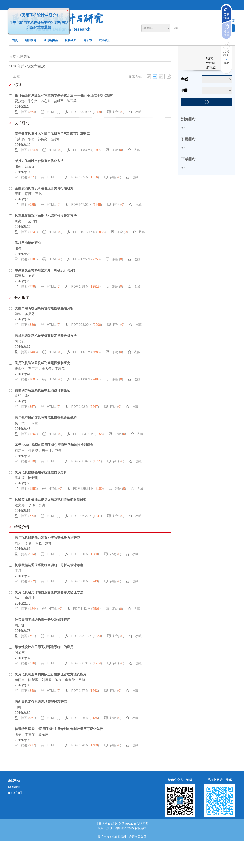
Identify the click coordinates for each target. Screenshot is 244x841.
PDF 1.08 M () (85, 581)
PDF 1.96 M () (85, 745)
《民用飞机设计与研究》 (36, 12)
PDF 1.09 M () (87, 379)
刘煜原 (46, 680)
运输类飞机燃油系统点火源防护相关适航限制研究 (50, 499)
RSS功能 (14, 787)
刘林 (48, 543)
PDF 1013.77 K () (89, 232)
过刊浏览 (24, 56)
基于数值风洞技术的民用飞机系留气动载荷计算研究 (52, 133)
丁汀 (18, 570)
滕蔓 (18, 734)
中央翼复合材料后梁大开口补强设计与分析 (46, 270)
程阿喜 (20, 680)
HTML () (53, 112)
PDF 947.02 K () (86, 204)
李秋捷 (30, 598)
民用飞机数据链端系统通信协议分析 (41, 472)
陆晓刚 (33, 478)
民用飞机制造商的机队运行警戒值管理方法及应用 (50, 674)
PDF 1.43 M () (87, 608)
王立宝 (33, 423)
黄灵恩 (30, 314)
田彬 (18, 707)
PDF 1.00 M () (85, 554)
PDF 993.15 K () (86, 636)
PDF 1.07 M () (87, 352)
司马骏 (20, 341)
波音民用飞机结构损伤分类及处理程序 (42, 619)
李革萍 (33, 368)
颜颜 (28, 194)
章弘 (18, 396)
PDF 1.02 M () (85, 406)
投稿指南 (226, 33)
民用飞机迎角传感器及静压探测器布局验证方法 (49, 592)
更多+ (184, 127)
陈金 (58, 680)
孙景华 (33, 450)
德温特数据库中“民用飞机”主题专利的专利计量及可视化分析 (59, 729)
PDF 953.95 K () (88, 434)
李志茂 (60, 368)
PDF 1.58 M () (86, 286)
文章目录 (211, 63)
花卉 (58, 450)
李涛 (31, 505)
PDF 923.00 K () (86, 324)
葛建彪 (20, 275)
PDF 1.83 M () (87, 150)
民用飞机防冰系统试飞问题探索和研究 (42, 363)
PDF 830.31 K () (86, 663)
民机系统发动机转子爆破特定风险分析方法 (46, 335)
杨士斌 (20, 423)
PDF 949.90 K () (86, 112)
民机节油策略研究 (28, 243)
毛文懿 (20, 505)
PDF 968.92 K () (86, 461)
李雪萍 (30, 734)
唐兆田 (20, 221)
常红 (28, 396)
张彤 (18, 166)
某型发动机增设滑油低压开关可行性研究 (44, 188)
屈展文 (30, 166)
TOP (226, 63)
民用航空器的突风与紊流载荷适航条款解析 (46, 417)
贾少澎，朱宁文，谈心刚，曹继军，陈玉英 (46, 101)
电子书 (87, 40)
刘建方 (20, 450)
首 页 (12, 56)
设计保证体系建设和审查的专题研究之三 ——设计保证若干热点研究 (64, 95)
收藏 (138, 112)
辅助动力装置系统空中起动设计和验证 (42, 390)
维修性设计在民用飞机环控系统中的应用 (44, 647)
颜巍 (18, 314)
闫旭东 (20, 652)
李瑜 (28, 543)
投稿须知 (70, 40)
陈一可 (46, 450)
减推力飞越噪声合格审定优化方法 (39, 161)
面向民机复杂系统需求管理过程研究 (41, 701)
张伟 (18, 248)
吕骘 (81, 680)
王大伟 (46, 368)
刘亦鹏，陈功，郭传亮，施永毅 (37, 139)
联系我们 (104, 40)
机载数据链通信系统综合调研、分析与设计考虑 (49, 565)
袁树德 (20, 478)
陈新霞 (33, 680)
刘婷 (31, 275)
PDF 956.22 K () (86, 516)
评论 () (118, 112)
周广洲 (20, 625)
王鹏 (18, 194)
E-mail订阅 (15, 792)
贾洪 (41, 505)
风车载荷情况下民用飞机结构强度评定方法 (46, 215)
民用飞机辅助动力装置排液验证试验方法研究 (47, 537)
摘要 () (28, 112)
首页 (15, 40)
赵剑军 (33, 221)
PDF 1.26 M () (85, 718)
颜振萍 (43, 734)
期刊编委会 (51, 40)
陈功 (18, 598)
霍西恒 (20, 368)
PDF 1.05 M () (85, 177)
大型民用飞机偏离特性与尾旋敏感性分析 (44, 308)
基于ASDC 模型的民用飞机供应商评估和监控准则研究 (54, 445)
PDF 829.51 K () (88, 488)
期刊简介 (30, 40)
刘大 (18, 543)
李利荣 (70, 680)
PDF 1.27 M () (85, 690)
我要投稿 (226, 16)
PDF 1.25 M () (87, 259)
